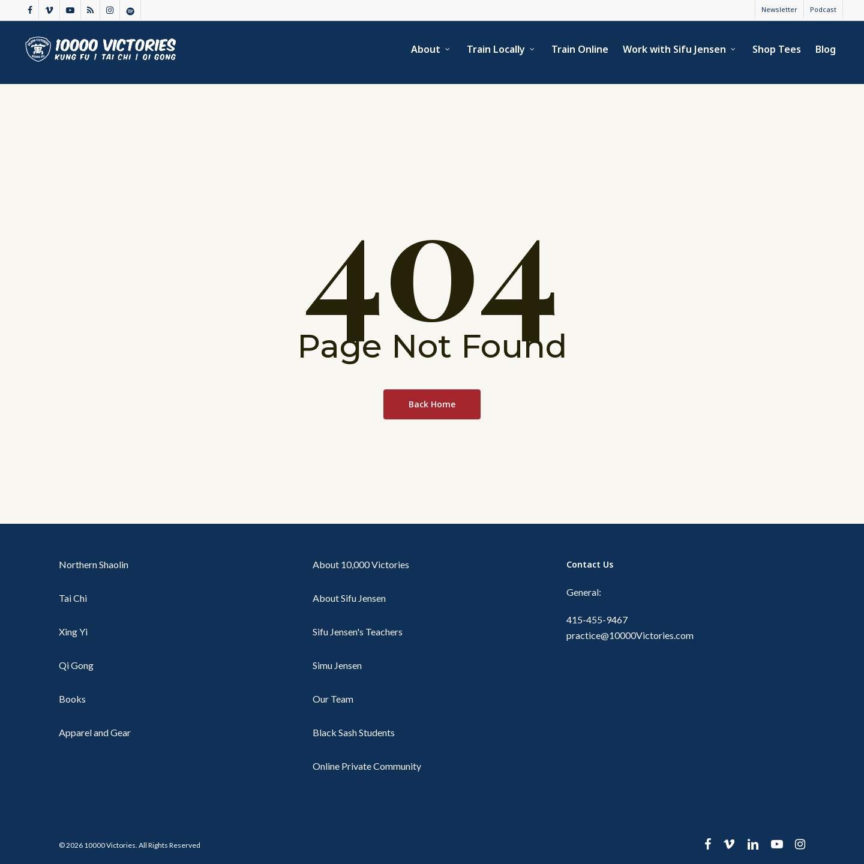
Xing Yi (73, 631)
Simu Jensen (337, 665)
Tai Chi (73, 598)
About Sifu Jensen (349, 598)
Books (72, 698)
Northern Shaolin (93, 564)
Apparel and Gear (95, 732)
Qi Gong (76, 665)
